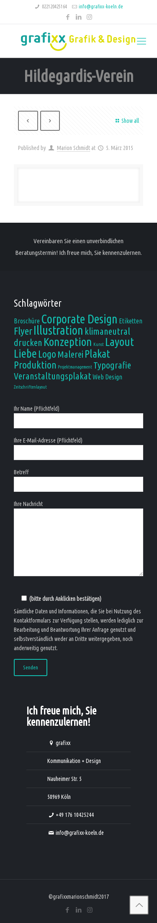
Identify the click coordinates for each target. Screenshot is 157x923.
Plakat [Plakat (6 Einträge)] (97, 353)
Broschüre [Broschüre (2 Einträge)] (27, 321)
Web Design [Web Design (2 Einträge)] (107, 377)
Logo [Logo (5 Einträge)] (47, 354)
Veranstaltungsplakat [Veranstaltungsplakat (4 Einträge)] (52, 376)
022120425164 (54, 6)
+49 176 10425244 (75, 814)
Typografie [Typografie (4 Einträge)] (112, 365)
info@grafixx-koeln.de (101, 6)
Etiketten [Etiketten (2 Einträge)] (130, 321)
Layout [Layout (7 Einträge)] (119, 341)
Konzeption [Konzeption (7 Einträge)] (68, 341)
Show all (126, 120)
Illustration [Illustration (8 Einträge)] (58, 330)
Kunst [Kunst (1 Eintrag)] (98, 344)
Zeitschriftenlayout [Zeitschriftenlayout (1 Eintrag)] (30, 386)
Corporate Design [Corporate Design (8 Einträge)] (79, 319)
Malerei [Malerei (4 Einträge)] (70, 354)
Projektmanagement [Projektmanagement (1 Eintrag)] (75, 366)
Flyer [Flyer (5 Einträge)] (23, 331)
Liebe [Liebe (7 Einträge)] (25, 353)
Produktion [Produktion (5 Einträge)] (35, 365)
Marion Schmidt (73, 148)
